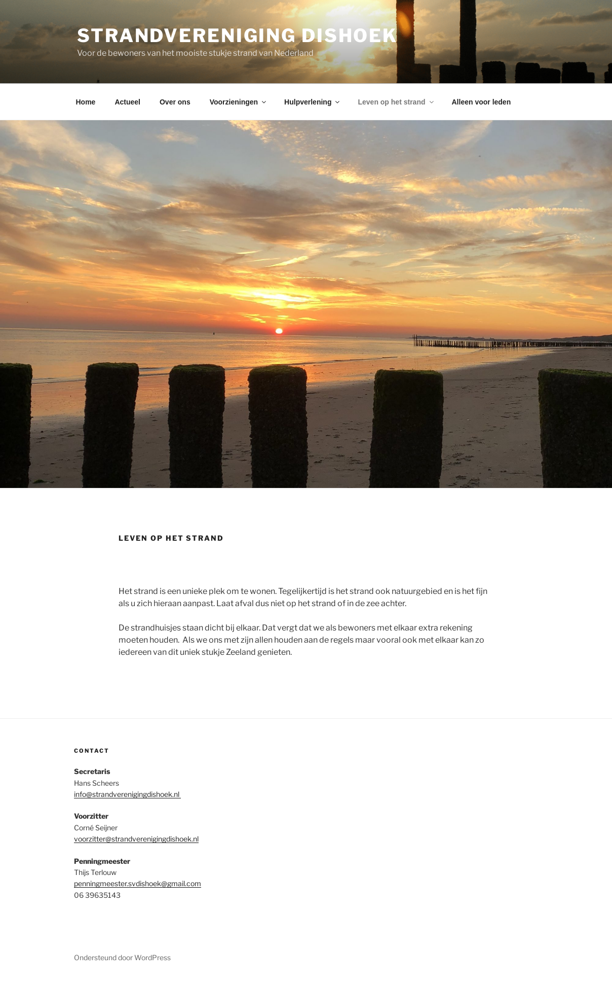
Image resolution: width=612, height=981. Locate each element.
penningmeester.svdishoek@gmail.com (137, 883)
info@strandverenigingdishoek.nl (127, 794)
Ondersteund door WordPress (122, 957)
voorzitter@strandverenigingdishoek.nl (136, 838)
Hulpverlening (312, 102)
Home (86, 102)
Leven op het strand (396, 102)
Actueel (127, 102)
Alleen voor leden (481, 102)
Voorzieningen (238, 102)
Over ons (175, 102)
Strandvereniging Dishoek (237, 35)
